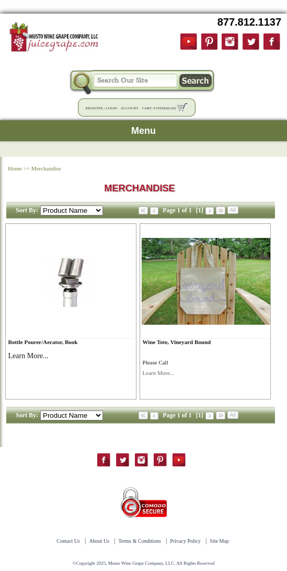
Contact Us (68, 541)
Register (94, 108)
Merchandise (46, 168)
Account (130, 108)
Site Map (219, 541)
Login (111, 108)
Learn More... (158, 373)
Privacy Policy (185, 541)
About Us (99, 541)
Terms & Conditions (139, 541)
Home (15, 168)
